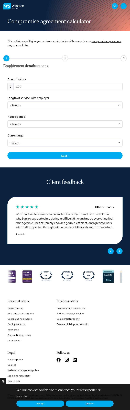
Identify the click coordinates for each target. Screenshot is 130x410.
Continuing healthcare (19, 318)
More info (21, 396)
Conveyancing (15, 308)
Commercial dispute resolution (73, 324)
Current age (15, 135)
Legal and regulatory (18, 375)
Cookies (11, 364)
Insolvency (13, 329)
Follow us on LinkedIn (75, 360)
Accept (40, 403)
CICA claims (13, 340)
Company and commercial (71, 308)
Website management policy (23, 370)
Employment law (16, 324)
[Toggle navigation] (124, 6)
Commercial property (68, 318)
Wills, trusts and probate (20, 313)
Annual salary (16, 79)
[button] (115, 6)
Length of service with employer (28, 98)
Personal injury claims (19, 335)
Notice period (16, 117)
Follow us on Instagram (67, 360)
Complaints (13, 381)
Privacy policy (15, 359)
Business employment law (70, 313)
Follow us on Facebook (59, 360)
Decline (90, 403)
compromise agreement (106, 41)
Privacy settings (3, 381)
